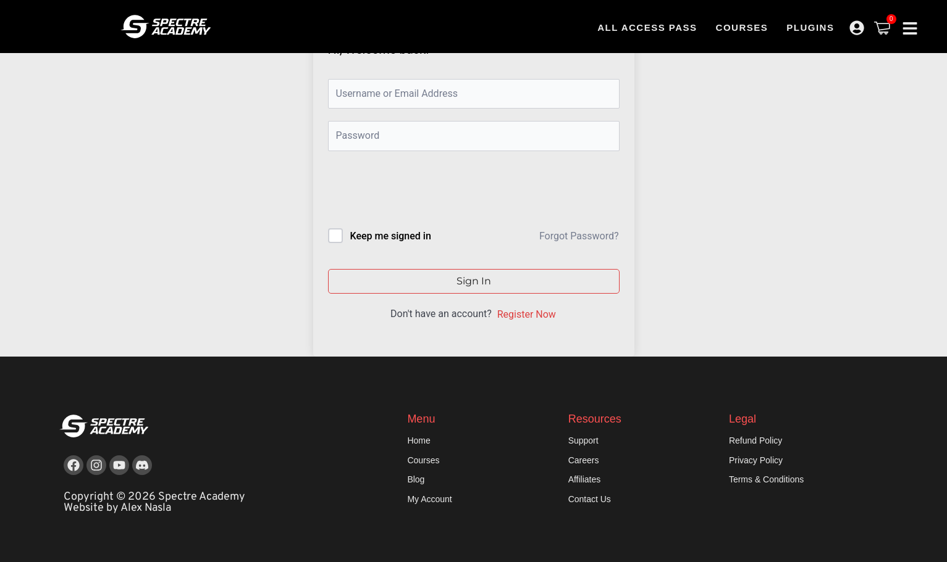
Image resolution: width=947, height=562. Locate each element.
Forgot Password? (579, 236)
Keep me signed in (390, 236)
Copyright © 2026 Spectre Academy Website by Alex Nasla (154, 502)
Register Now (526, 314)
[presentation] (411, 192)
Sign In (474, 281)
